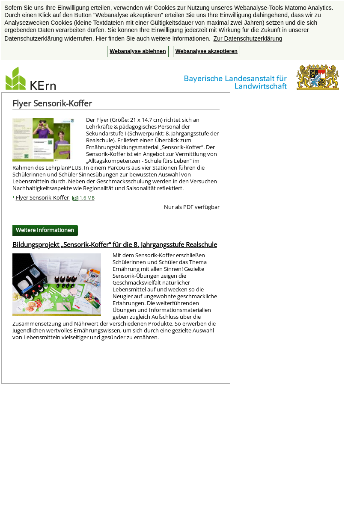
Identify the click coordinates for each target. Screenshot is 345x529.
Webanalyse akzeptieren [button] (206, 51)
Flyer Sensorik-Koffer (55, 197)
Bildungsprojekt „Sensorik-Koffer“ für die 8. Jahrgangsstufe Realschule (114, 244)
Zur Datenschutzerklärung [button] (248, 38)
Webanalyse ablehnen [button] (138, 51)
